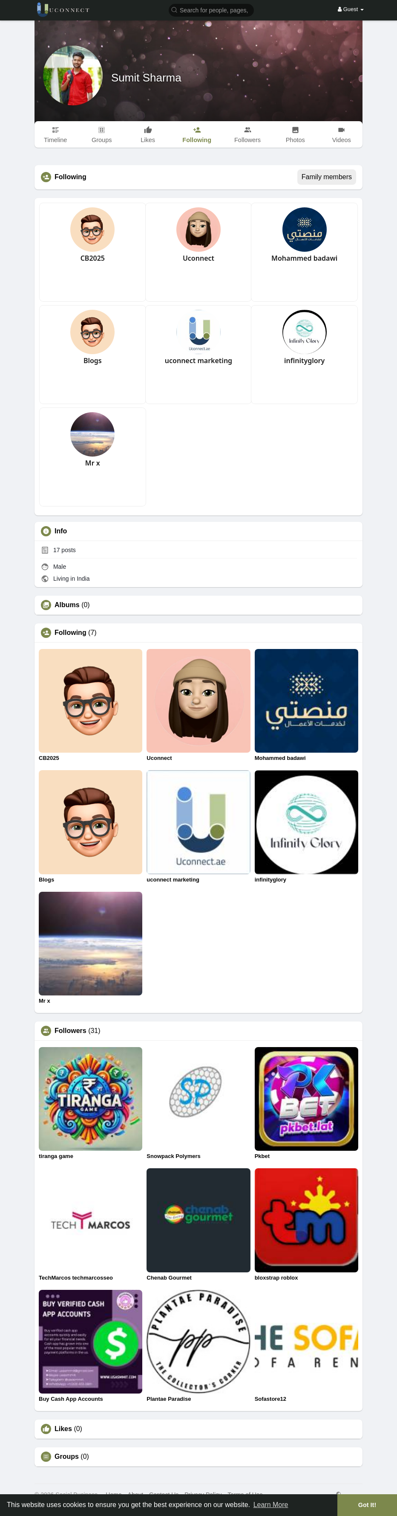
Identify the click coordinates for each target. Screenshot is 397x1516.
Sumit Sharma (146, 77)
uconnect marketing (198, 360)
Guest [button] (351, 9)
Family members (327, 176)
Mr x (92, 463)
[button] (211, 10)
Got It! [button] (367, 1504)
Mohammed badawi (304, 258)
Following (70, 632)
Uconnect (198, 258)
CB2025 (93, 258)
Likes (63, 1429)
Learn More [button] (270, 1504)
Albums (67, 605)
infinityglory (304, 360)
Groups (67, 1456)
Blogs (92, 360)
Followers (70, 1030)
